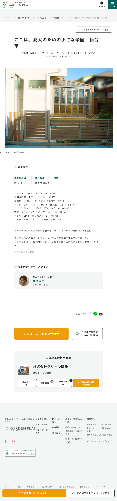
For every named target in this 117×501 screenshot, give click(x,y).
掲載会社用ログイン (73, 440)
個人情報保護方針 (84, 488)
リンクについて (31, 488)
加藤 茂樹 (38, 281)
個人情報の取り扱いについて (66, 488)
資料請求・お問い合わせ (74, 432)
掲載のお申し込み (73, 427)
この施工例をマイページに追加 (93, 29)
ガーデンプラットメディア (98, 441)
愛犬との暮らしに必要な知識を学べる (99, 436)
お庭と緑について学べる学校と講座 (99, 429)
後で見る (56, 432)
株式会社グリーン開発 (46, 177)
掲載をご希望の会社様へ (73, 420)
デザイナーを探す (41, 431)
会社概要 (19, 488)
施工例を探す (41, 419)
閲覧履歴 (56, 427)
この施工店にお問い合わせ (41, 334)
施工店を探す (41, 424)
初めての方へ (56, 420)
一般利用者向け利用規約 (47, 488)
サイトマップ (8, 488)
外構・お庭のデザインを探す (99, 424)
